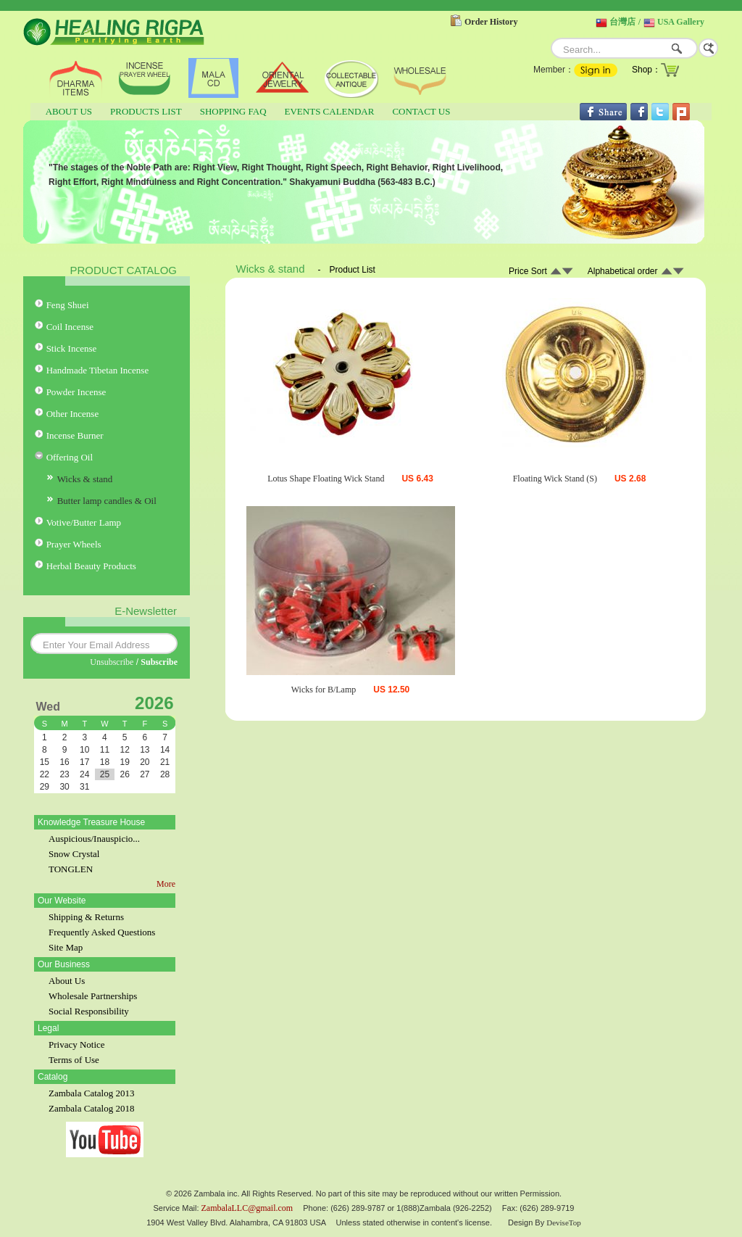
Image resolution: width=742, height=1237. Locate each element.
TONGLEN (71, 869)
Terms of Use (74, 1059)
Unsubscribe (111, 662)
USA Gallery (680, 22)
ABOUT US (69, 111)
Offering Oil (69, 457)
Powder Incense (76, 391)
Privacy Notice (77, 1044)
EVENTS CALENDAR (330, 111)
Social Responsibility (89, 1011)
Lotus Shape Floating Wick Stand (325, 478)
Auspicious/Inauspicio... (94, 838)
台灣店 (622, 22)
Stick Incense (71, 348)
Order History (490, 22)
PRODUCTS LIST (146, 111)
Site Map (66, 947)
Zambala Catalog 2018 (91, 1108)
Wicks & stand (85, 478)
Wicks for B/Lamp (324, 689)
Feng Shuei (67, 304)
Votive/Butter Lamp (83, 522)
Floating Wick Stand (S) (555, 478)
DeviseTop (563, 1222)
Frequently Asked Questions (102, 932)
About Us (67, 980)
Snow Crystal (74, 853)
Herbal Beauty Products (91, 565)
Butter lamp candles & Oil (107, 500)
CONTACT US (421, 111)
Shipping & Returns (86, 916)
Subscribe (159, 662)
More (166, 884)
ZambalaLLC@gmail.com (247, 1208)
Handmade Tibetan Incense (97, 370)
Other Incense (72, 413)
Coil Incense (69, 326)
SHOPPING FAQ (233, 111)
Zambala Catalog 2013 (91, 1093)
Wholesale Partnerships (93, 995)
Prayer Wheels (73, 544)
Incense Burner (75, 435)
